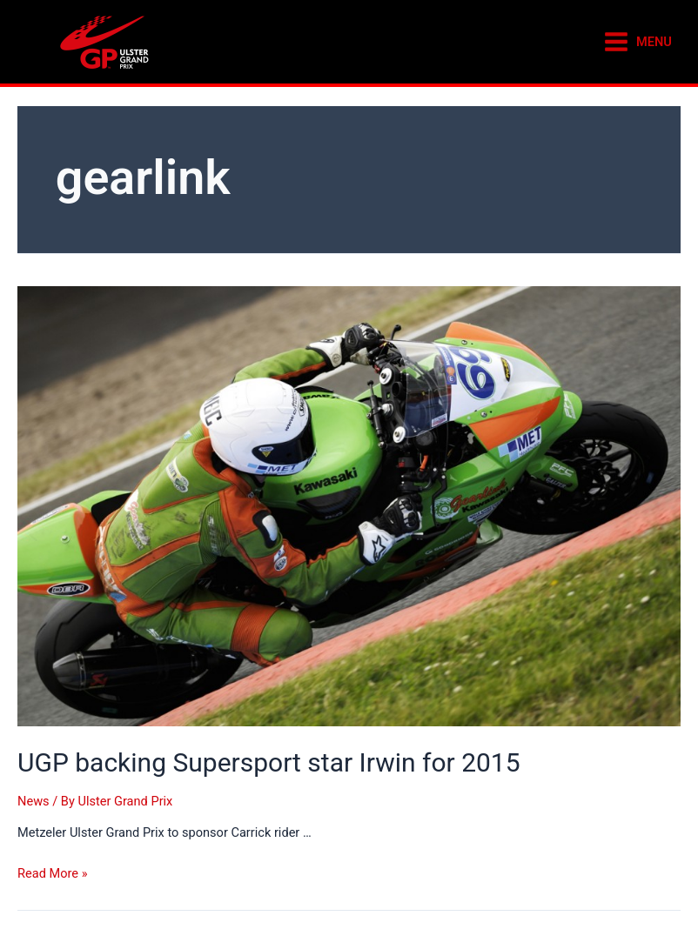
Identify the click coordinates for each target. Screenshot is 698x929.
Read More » (52, 873)
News (33, 801)
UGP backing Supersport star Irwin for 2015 (268, 762)
